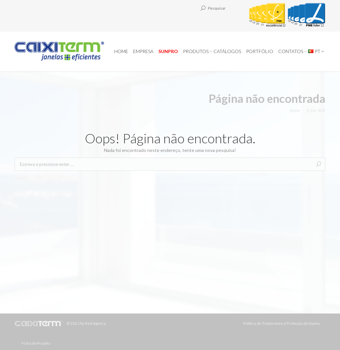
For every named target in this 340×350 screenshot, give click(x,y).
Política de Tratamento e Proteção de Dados (281, 323)
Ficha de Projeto (36, 343)
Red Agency (95, 323)
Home (295, 110)
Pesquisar (217, 8)
